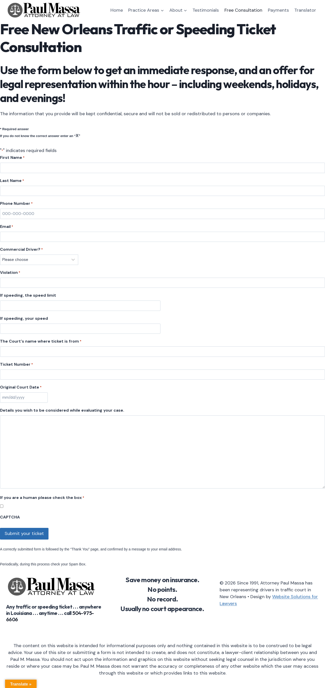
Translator (305, 10)
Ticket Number (16, 364)
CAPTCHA (10, 517)
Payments (278, 10)
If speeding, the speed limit (28, 295)
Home (116, 10)
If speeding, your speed (24, 318)
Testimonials (205, 10)
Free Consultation (243, 10)
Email (6, 226)
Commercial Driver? (21, 249)
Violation (10, 272)
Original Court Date (21, 387)
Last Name (12, 180)
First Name (12, 157)
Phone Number (16, 203)
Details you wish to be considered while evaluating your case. (62, 410)
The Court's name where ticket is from (41, 341)
